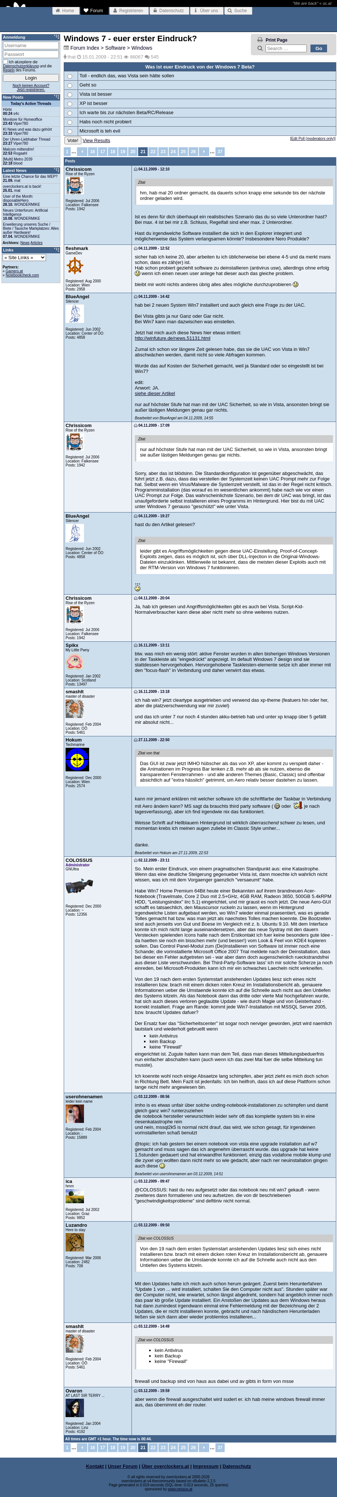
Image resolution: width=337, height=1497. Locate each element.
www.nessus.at (180, 1489)
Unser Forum (123, 1466)
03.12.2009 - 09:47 (151, 1181)
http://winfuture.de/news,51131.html (172, 338)
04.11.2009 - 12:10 (151, 169)
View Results (96, 140)
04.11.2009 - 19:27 (151, 516)
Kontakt (94, 1466)
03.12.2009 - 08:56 (151, 1097)
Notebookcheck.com (22, 275)
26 (193, 151)
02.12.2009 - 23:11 (151, 860)
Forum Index (84, 48)
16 (92, 151)
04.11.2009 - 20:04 (151, 598)
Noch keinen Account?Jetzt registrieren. (31, 88)
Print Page (276, 40)
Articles (37, 243)
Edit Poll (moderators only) (312, 139)
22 (153, 151)
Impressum (205, 1466)
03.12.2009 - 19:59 (151, 1391)
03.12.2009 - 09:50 (151, 1225)
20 (132, 151)
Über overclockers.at (165, 1466)
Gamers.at (14, 271)
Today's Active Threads (31, 104)
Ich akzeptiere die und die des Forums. (27, 65)
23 (163, 151)
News (24, 243)
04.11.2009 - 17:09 (151, 425)
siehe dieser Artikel (155, 393)
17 (102, 151)
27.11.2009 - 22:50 (151, 740)
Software (115, 48)
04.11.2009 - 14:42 (151, 297)
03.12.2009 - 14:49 (151, 1326)
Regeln (9, 70)
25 (183, 151)
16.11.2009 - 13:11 (151, 645)
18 (112, 151)
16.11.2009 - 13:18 (151, 692)
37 (220, 151)
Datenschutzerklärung (21, 66)
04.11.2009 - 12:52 (151, 248)
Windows (141, 48)
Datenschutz (236, 1466)
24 (173, 151)
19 (122, 151)
